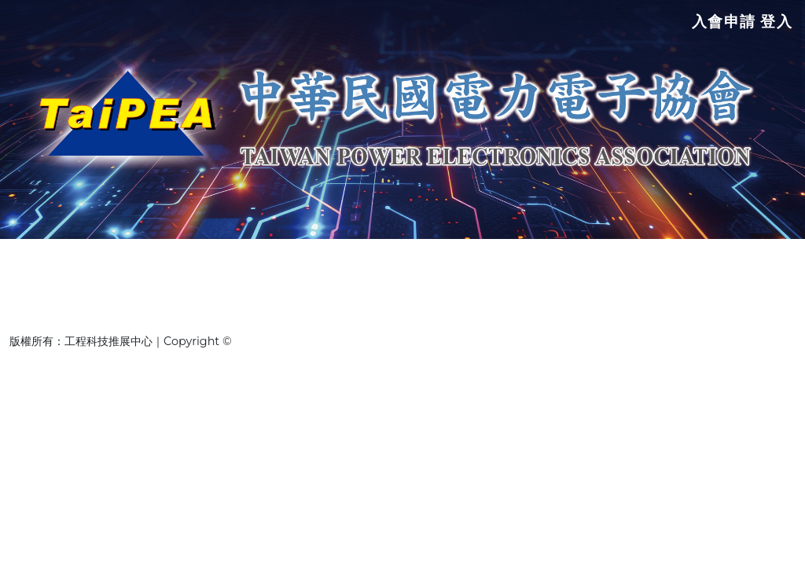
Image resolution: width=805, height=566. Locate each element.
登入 (776, 26)
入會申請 (722, 26)
